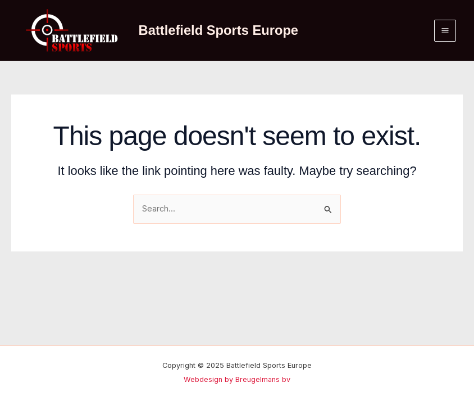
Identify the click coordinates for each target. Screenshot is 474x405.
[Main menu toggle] (445, 31)
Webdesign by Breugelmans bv (237, 379)
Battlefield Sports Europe (218, 30)
